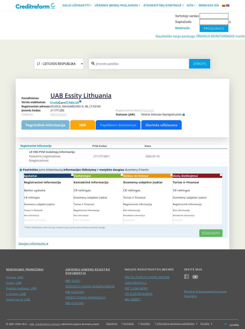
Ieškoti (199, 64)
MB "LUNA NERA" (136, 288)
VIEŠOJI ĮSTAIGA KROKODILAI (85, 297)
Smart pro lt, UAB (18, 299)
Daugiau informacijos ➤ (33, 243)
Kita (190, 5)
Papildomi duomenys (118, 125)
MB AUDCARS (74, 292)
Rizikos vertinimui (148, 176)
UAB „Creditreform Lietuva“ (44, 324)
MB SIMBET (133, 299)
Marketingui (98, 176)
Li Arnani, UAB (16, 294)
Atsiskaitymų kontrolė (162, 5)
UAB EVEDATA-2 (135, 283)
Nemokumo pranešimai (25, 269)
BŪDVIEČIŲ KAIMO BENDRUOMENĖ (90, 286)
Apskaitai (49, 176)
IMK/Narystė (58, 114)
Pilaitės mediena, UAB (21, 288)
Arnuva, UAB (14, 277)
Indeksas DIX (208, 5)
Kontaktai (128, 323)
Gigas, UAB (13, 283)
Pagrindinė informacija (45, 125)
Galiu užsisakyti (76, 5)
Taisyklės (145, 323)
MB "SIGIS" (73, 281)
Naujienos (112, 323)
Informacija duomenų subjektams (175, 323)
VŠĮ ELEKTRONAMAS (139, 294)
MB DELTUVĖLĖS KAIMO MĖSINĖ (147, 277)
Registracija (182, 27)
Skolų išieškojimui (197, 176)
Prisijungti (147, 110)
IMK (82, 125)
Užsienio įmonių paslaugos (116, 5)
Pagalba (204, 323)
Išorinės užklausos (161, 125)
